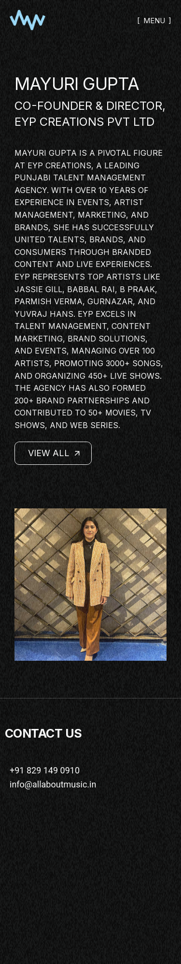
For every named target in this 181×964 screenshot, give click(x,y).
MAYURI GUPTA (76, 83)
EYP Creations (59, 165)
